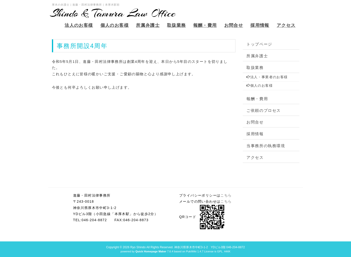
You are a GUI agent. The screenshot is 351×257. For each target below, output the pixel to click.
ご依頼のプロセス (263, 110)
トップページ (259, 44)
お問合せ (254, 122)
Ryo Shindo (138, 247)
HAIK (227, 251)
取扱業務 (254, 68)
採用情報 (254, 134)
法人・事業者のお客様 (267, 77)
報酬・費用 (257, 99)
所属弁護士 (257, 56)
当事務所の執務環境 (265, 146)
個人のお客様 (259, 85)
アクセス (254, 157)
